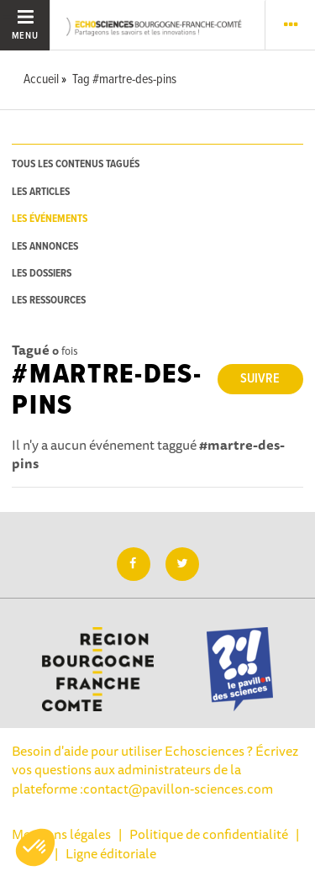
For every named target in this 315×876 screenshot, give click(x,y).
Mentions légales (61, 834)
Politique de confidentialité (208, 834)
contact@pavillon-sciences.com (178, 788)
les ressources (49, 300)
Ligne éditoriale (111, 853)
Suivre (260, 379)
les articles (41, 192)
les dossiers (41, 273)
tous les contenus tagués (75, 164)
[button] (35, 847)
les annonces (45, 247)
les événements (49, 219)
